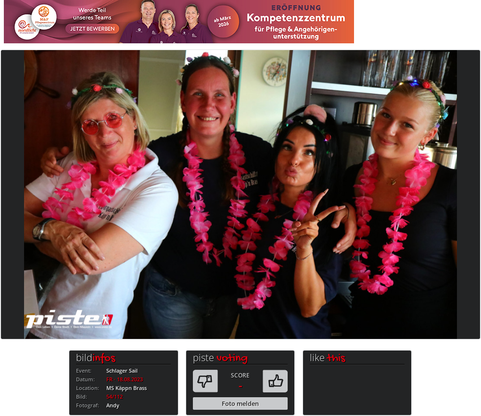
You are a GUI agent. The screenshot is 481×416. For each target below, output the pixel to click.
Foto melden (240, 403)
